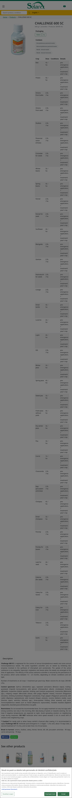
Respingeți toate (50, 794)
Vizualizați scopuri (8, 794)
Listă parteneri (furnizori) (9, 789)
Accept (63, 794)
